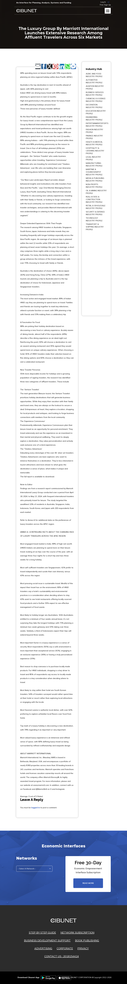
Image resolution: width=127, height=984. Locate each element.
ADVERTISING (43, 948)
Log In (103, 2)
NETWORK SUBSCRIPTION (77, 932)
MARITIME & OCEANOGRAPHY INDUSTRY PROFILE (94, 172)
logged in (35, 807)
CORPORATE (65, 948)
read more (88, 883)
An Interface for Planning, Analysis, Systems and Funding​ (43, 2)
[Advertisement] (94, 271)
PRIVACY (83, 948)
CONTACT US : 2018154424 (61, 956)
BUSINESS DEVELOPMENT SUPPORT (47, 940)
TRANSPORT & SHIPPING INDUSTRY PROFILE (95, 227)
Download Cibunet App (28, 977)
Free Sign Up (105, 5)
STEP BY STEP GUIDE (42, 932)
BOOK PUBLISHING (87, 940)
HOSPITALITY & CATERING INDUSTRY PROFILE (95, 151)
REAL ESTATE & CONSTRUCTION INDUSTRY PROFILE (94, 199)
